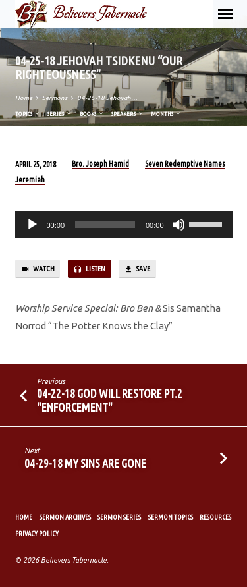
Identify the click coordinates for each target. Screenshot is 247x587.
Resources (215, 517)
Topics (28, 113)
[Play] (32, 224)
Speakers (127, 113)
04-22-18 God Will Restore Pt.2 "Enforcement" (109, 400)
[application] (124, 224)
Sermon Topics (170, 517)
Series (59, 113)
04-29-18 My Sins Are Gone (85, 463)
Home (23, 97)
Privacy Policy (37, 534)
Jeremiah (30, 179)
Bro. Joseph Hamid (100, 163)
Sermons (54, 97)
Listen (89, 269)
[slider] (105, 224)
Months (166, 113)
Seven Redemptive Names (185, 163)
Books (92, 113)
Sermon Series (119, 517)
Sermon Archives (65, 517)
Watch (37, 269)
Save (137, 269)
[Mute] (178, 224)
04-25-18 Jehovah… (107, 97)
